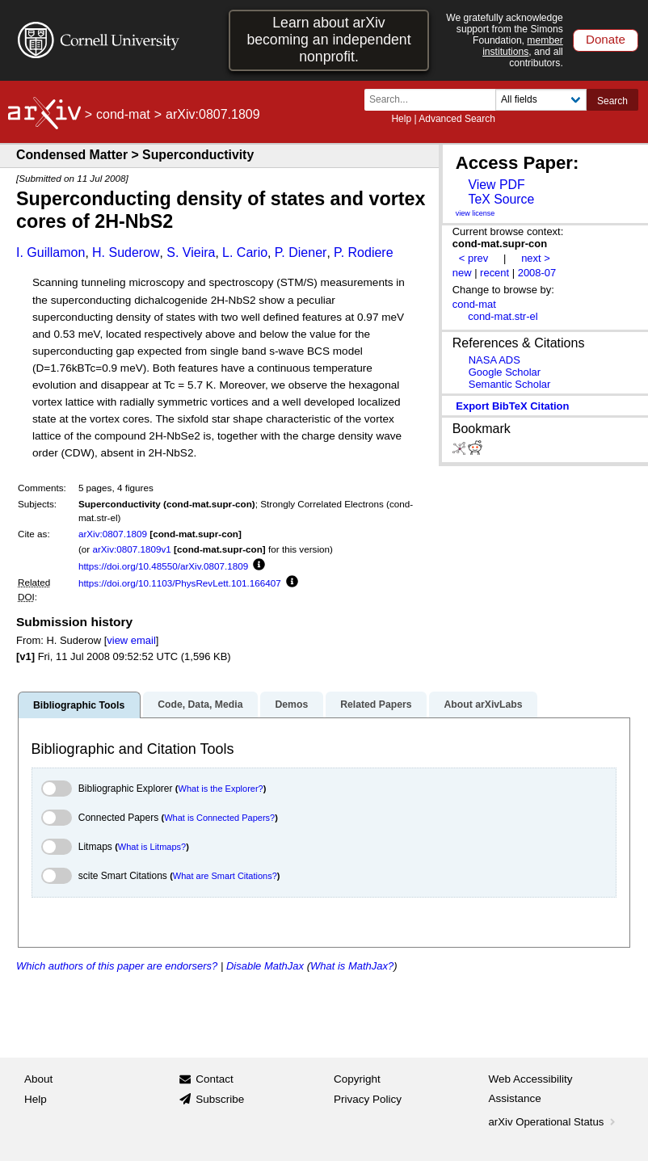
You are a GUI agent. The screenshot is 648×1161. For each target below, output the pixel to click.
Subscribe (220, 1099)
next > (535, 258)
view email (131, 640)
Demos (291, 704)
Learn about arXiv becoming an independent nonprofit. (328, 40)
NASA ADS (494, 360)
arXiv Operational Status (554, 1122)
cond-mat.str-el (502, 316)
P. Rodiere (363, 252)
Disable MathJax (265, 966)
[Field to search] (541, 100)
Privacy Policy (368, 1099)
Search (612, 101)
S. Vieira (190, 252)
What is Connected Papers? (219, 817)
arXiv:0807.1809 (112, 533)
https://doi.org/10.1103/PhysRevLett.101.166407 (179, 583)
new (462, 273)
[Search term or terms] (434, 100)
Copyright (357, 1079)
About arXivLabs (483, 704)
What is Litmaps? (152, 847)
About (38, 1079)
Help (401, 118)
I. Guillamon (50, 252)
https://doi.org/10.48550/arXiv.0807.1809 (163, 566)
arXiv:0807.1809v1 (131, 549)
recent (494, 273)
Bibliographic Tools (78, 705)
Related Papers (375, 704)
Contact (215, 1079)
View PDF (496, 184)
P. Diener (301, 252)
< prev (473, 258)
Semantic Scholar (510, 384)
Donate (605, 39)
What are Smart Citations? (225, 876)
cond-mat (123, 114)
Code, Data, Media (200, 704)
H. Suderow (126, 252)
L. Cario (244, 252)
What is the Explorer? (221, 788)
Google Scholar (505, 372)
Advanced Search (457, 118)
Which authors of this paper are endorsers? (116, 966)
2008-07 (537, 273)
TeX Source (501, 199)
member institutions (522, 46)
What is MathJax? (351, 966)
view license (475, 213)
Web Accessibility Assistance (531, 1088)
